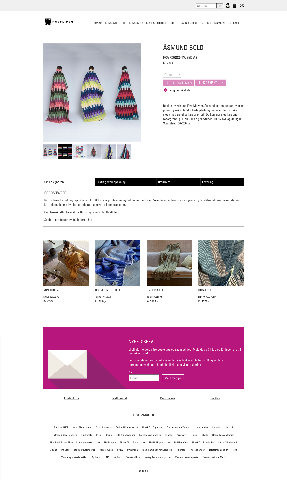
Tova (234, 449)
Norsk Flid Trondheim (203, 442)
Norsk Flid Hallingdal (153, 442)
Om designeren (54, 182)
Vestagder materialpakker (158, 457)
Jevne (109, 435)
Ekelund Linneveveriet (127, 427)
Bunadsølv (136, 23)
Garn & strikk (188, 23)
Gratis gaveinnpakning (111, 182)
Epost (131, 372)
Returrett (164, 182)
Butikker (233, 23)
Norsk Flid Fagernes (152, 427)
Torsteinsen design (218, 449)
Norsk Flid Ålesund (227, 442)
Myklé (205, 435)
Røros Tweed (106, 449)
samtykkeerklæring (188, 365)
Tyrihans (96, 457)
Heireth (216, 427)
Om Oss (215, 398)
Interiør (206, 23)
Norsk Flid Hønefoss (178, 442)
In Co (98, 435)
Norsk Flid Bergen (107, 442)
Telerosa (181, 449)
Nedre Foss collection (223, 435)
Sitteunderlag (143, 41)
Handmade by (201, 427)
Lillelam (193, 435)
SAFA (120, 449)
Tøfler (173, 23)
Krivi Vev (181, 435)
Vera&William (133, 457)
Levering (207, 182)
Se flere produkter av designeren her (68, 220)
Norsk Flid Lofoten (129, 442)
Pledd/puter (123, 41)
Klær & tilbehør (156, 23)
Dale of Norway (103, 427)
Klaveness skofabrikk (150, 435)
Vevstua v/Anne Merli (214, 457)
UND (107, 457)
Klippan (169, 435)
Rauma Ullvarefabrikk (84, 449)
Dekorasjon (163, 41)
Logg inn (143, 470)
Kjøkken (219, 23)
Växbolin (118, 457)
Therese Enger (197, 449)
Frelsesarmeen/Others (178, 427)
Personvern (167, 398)
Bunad (98, 23)
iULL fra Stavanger (125, 435)
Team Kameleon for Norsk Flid (157, 449)
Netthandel (119, 398)
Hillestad (228, 427)
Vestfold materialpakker (187, 457)
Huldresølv (86, 435)
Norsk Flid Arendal (81, 427)
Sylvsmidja (132, 449)
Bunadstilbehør (115, 23)
